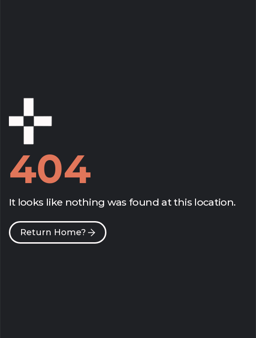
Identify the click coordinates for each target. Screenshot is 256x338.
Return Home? (53, 232)
